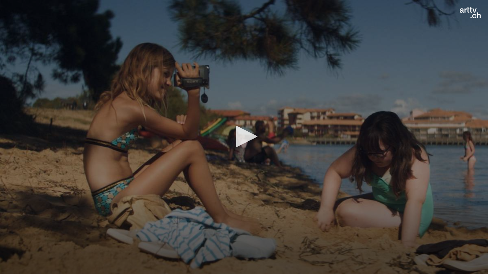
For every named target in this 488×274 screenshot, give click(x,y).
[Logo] (470, 12)
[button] (244, 136)
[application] (244, 137)
